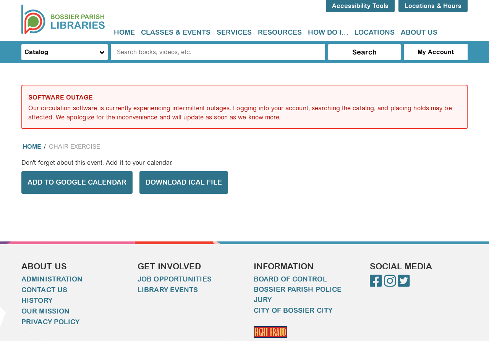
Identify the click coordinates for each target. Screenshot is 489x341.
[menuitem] (124, 32)
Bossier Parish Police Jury (298, 294)
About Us (419, 32)
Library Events (168, 290)
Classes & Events (175, 32)
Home (124, 32)
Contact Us (44, 290)
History (36, 300)
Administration (52, 279)
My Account (436, 52)
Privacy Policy (50, 322)
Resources (280, 32)
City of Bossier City (293, 310)
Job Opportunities (175, 279)
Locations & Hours (433, 6)
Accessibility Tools (360, 6)
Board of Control (290, 279)
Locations (375, 32)
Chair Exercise (74, 146)
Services (234, 32)
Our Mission (45, 311)
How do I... (328, 32)
